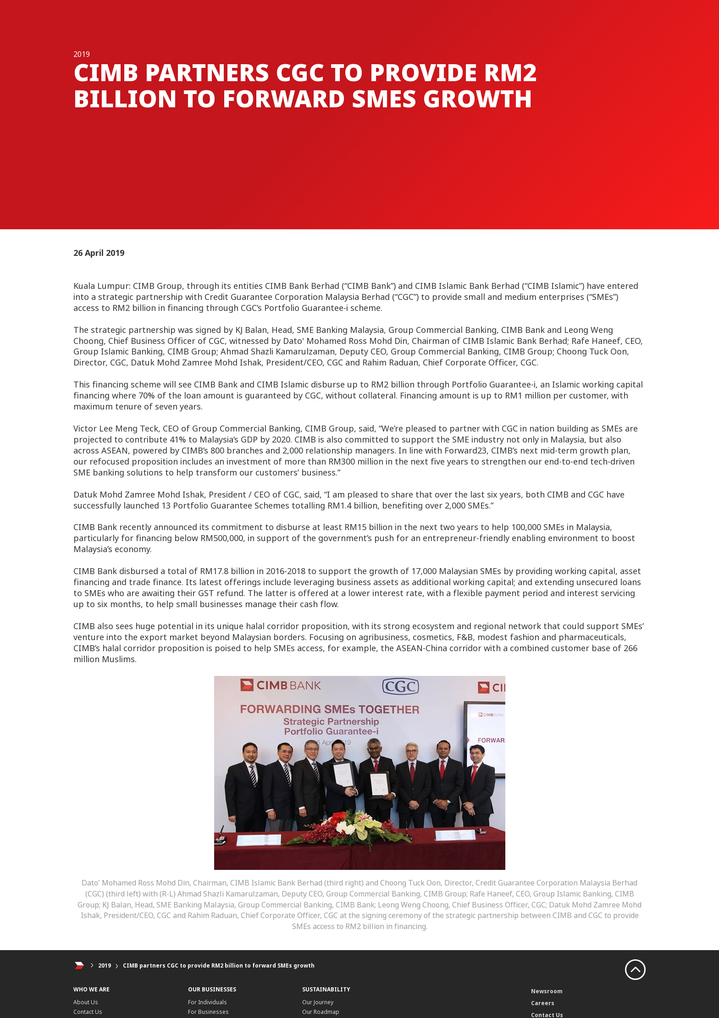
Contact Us (87, 1012)
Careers (542, 1003)
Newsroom (547, 991)
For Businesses (208, 1012)
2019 (104, 965)
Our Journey (317, 1002)
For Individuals (207, 1002)
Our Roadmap (320, 1012)
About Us (85, 1002)
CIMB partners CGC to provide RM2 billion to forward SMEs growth (219, 965)
